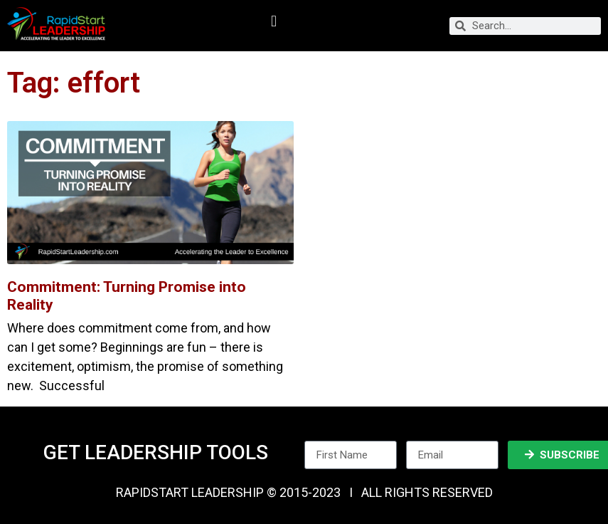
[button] (273, 21)
